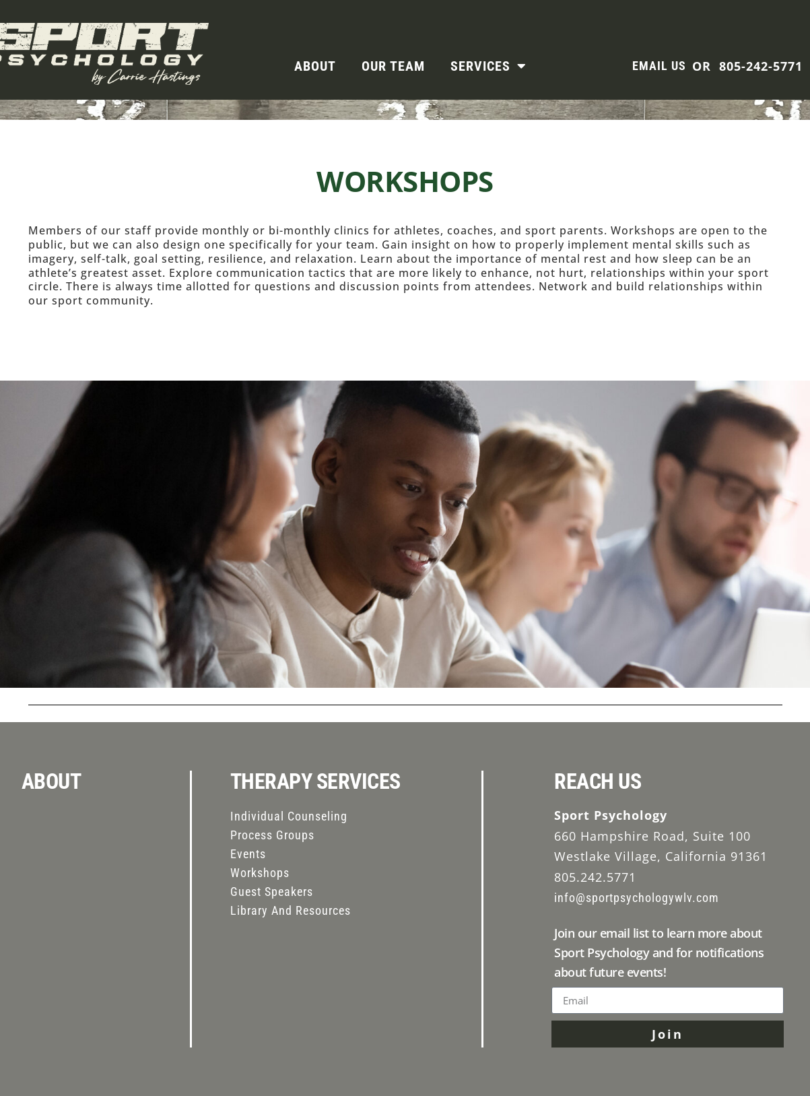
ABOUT (51, 781)
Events (248, 854)
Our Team (393, 66)
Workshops (260, 873)
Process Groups (272, 835)
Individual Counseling (288, 816)
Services (488, 66)
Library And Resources (290, 910)
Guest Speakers (271, 891)
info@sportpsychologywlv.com (636, 898)
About (315, 66)
